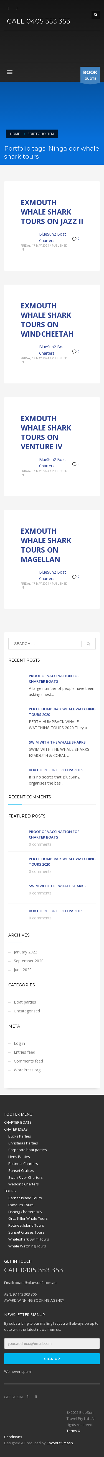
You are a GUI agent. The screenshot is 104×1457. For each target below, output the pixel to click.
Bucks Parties (19, 1136)
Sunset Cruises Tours (26, 1232)
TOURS (10, 1190)
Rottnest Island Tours (26, 1225)
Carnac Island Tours (25, 1197)
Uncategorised (27, 1011)
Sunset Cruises (21, 1170)
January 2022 (25, 952)
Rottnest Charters (23, 1163)
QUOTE (90, 76)
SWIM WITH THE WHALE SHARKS (57, 742)
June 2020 (23, 969)
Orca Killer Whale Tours (28, 1218)
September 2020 (29, 960)
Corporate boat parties (27, 1149)
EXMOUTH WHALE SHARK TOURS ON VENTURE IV (46, 432)
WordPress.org (27, 1069)
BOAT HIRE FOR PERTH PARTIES (56, 769)
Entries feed (24, 1052)
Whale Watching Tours (27, 1246)
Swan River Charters (25, 1177)
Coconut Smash (60, 1442)
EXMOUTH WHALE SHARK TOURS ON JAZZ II (52, 211)
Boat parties (25, 1002)
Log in (19, 1043)
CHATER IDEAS (16, 1129)
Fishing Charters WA (25, 1211)
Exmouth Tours (21, 1204)
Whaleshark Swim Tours (28, 1239)
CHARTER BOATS (18, 1122)
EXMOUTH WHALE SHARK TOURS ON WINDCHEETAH (47, 320)
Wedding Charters (23, 1184)
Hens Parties (19, 1156)
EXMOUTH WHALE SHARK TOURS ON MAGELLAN (46, 545)
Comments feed (28, 1061)
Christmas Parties (23, 1143)
